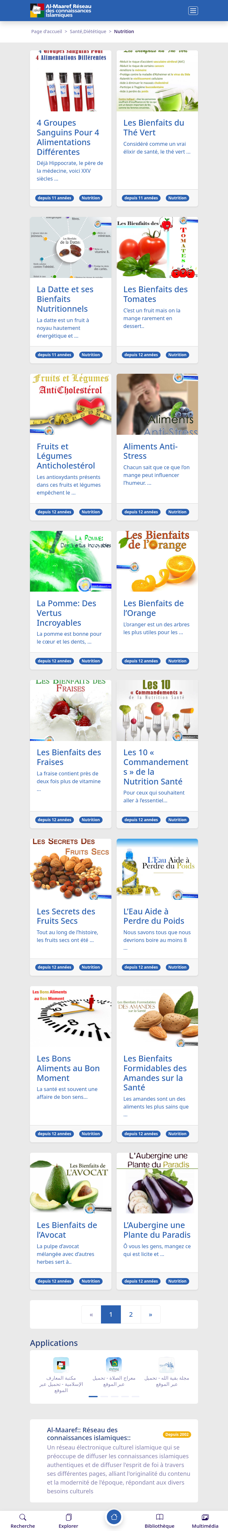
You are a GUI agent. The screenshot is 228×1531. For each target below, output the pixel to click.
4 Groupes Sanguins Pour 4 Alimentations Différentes (68, 137)
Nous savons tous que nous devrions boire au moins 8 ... (157, 941)
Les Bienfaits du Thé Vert (154, 127)
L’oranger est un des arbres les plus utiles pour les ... (156, 629)
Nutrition (91, 198)
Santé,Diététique (88, 31)
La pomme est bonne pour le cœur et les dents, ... (69, 639)
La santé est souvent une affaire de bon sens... (67, 1094)
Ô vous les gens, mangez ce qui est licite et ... (157, 1252)
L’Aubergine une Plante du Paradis (157, 1232)
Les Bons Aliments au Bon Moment (69, 1070)
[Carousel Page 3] (115, 1398)
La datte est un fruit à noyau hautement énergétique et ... (63, 328)
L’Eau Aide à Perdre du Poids (154, 917)
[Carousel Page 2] (104, 1398)
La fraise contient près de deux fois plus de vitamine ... (69, 782)
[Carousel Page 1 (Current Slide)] (93, 1398)
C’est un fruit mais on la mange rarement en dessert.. (151, 318)
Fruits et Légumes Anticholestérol (66, 456)
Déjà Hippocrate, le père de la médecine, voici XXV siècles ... (70, 171)
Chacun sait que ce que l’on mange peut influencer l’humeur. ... (156, 475)
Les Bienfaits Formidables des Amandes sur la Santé (155, 1074)
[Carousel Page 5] (135, 1398)
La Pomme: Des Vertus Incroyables (67, 614)
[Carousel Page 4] (125, 1398)
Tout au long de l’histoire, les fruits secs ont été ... (67, 937)
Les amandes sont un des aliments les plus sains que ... (156, 1108)
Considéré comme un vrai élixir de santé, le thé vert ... (157, 147)
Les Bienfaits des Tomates (156, 294)
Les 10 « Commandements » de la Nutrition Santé (156, 768)
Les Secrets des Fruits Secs (66, 917)
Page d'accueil (46, 31)
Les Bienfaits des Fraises (69, 758)
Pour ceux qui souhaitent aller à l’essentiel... (154, 798)
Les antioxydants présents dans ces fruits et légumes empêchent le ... (69, 485)
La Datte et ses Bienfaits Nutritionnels (65, 299)
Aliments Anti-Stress (150, 451)
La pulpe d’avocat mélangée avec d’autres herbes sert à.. (65, 1256)
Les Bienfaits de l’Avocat (67, 1232)
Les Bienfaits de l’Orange (154, 609)
